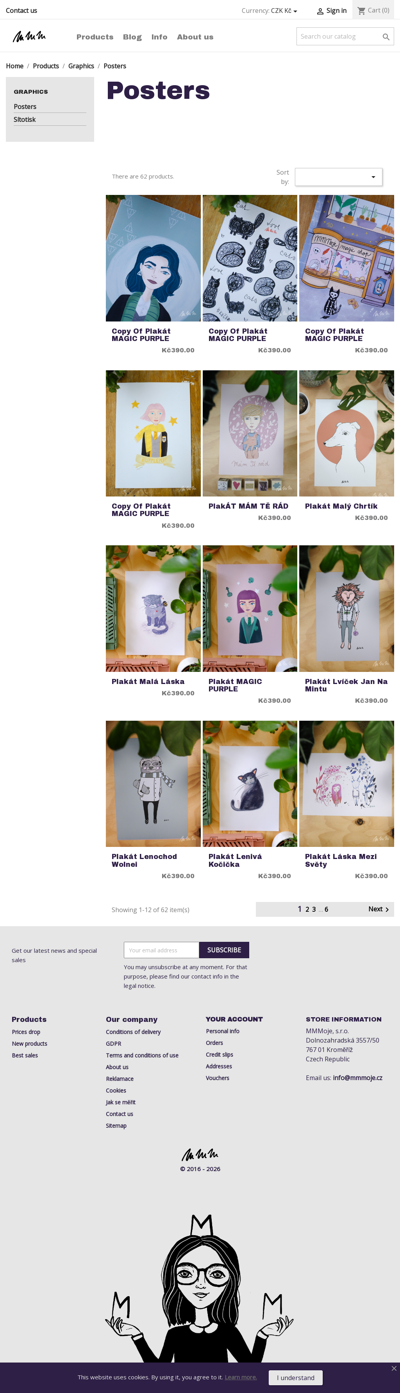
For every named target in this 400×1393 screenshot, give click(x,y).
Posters (25, 106)
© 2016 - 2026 (200, 1169)
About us (195, 37)
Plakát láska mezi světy (341, 860)
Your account (234, 1019)
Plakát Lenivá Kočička (235, 860)
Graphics (31, 92)
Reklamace (120, 1078)
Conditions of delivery (133, 1032)
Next (380, 909)
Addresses (219, 1066)
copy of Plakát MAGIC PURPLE (141, 335)
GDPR (113, 1043)
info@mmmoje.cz (357, 1077)
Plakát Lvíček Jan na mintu (346, 685)
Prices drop (26, 1032)
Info (159, 37)
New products (29, 1043)
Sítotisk (25, 119)
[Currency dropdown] (285, 11)
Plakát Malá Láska (148, 682)
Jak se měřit (121, 1102)
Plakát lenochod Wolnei (144, 860)
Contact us (21, 10)
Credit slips (219, 1054)
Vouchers (217, 1078)
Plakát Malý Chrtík (341, 506)
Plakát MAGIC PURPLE (235, 685)
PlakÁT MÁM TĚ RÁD (248, 506)
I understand (295, 1377)
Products (95, 37)
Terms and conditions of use (142, 1055)
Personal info (222, 1031)
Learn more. (241, 1377)
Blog (132, 37)
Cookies (116, 1090)
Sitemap (116, 1125)
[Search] (345, 36)
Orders (214, 1043)
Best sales (25, 1055)
